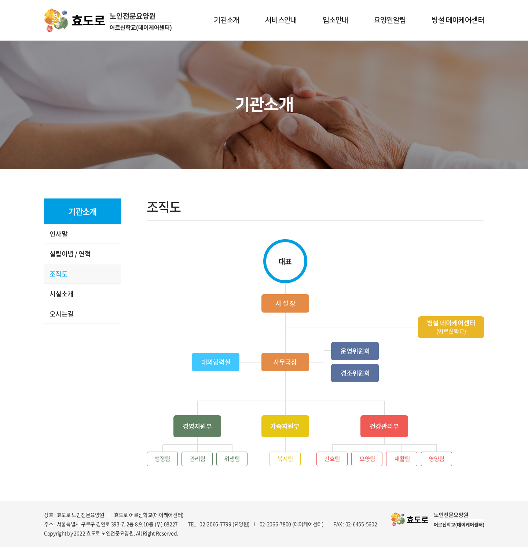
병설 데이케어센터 (457, 20)
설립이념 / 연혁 (70, 254)
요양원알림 (390, 20)
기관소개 (226, 20)
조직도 (58, 274)
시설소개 (62, 294)
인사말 (58, 234)
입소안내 (335, 20)
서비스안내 (281, 20)
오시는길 (62, 314)
